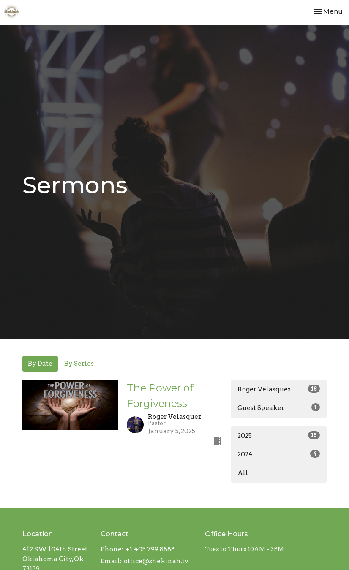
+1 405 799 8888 (150, 549)
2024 (278, 454)
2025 (278, 435)
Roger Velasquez (278, 389)
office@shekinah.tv (156, 561)
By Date (40, 363)
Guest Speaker (278, 407)
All (242, 473)
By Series (79, 363)
